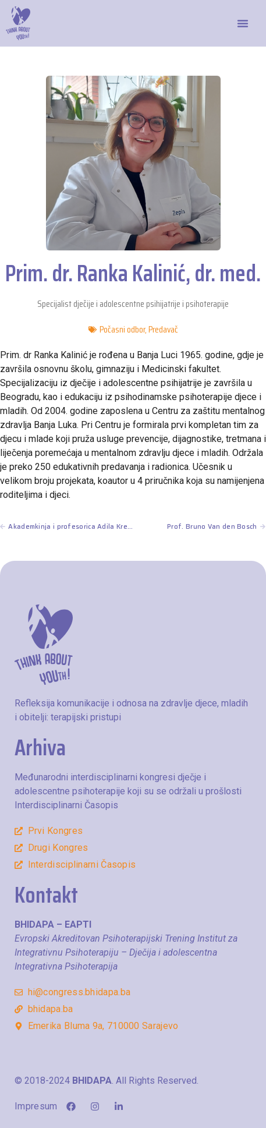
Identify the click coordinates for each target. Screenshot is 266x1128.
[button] (242, 23)
